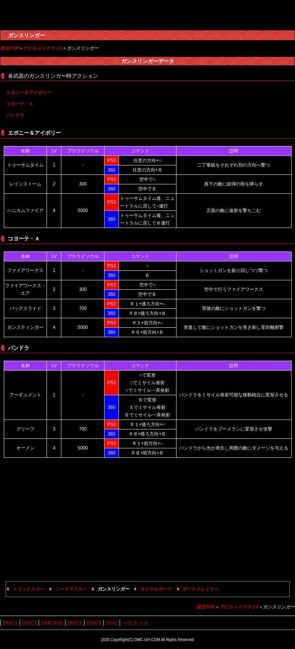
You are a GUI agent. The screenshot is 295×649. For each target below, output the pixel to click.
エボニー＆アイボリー (29, 92)
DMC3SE (52, 623)
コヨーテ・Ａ (19, 104)
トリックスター (29, 589)
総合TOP (9, 48)
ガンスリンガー (26, 35)
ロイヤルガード (156, 589)
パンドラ (15, 115)
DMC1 (10, 623)
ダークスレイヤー (201, 589)
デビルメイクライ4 (42, 48)
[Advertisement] (148, 520)
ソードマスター (71, 589)
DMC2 (29, 623)
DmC (112, 623)
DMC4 (75, 623)
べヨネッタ (135, 623)
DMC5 (93, 623)
